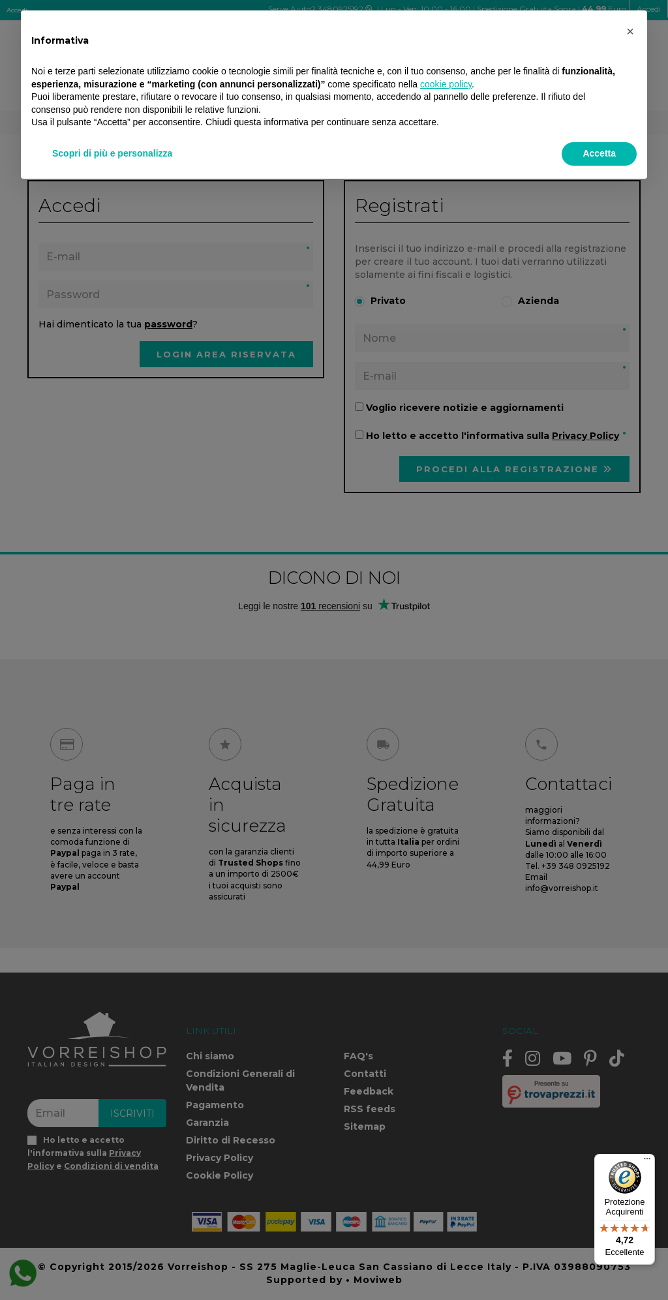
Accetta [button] (599, 153)
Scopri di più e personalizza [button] (112, 153)
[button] (630, 31)
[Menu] (647, 1162)
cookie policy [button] (446, 84)
